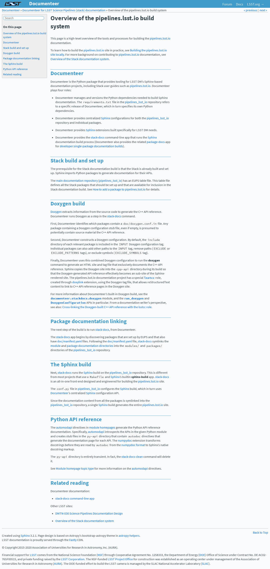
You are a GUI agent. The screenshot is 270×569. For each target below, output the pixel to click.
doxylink (77, 282)
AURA (57, 564)
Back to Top (260, 532)
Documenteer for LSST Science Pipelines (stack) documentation (63, 10)
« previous (251, 10)
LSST (33, 555)
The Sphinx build (13, 64)
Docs (239, 4)
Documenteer (11, 10)
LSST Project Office (120, 559)
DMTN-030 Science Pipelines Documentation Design (89, 513)
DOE (202, 555)
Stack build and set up (16, 48)
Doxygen (56, 212)
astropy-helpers (129, 536)
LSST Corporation (72, 559)
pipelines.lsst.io (160, 38)
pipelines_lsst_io (136, 102)
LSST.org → (255, 4)
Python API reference (15, 69)
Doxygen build (11, 53)
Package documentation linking (21, 58)
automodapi (64, 427)
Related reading (12, 74)
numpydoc (125, 440)
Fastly (73, 540)
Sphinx (105, 118)
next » (263, 10)
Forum (227, 4)
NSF (100, 555)
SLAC (205, 564)
